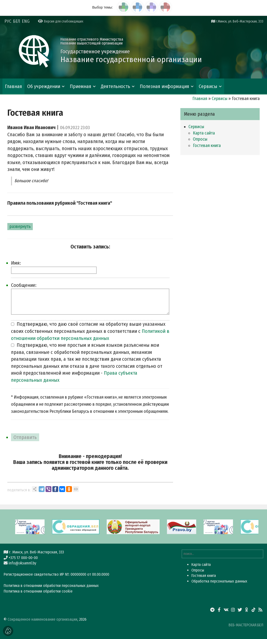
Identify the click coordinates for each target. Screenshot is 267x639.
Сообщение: (23, 285)
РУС (7, 21)
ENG (26, 21)
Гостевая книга (207, 145)
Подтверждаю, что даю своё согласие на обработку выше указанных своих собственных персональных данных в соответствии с (90, 331)
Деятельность (115, 86)
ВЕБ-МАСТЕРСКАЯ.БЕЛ (246, 625)
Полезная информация (164, 86)
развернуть (20, 226)
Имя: (16, 263)
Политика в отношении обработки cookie (38, 591)
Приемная (80, 86)
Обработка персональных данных (219, 581)
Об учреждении (43, 86)
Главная (13, 86)
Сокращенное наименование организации (42, 619)
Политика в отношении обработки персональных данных (51, 585)
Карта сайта (204, 133)
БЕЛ (16, 21)
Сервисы (208, 86)
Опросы (200, 139)
